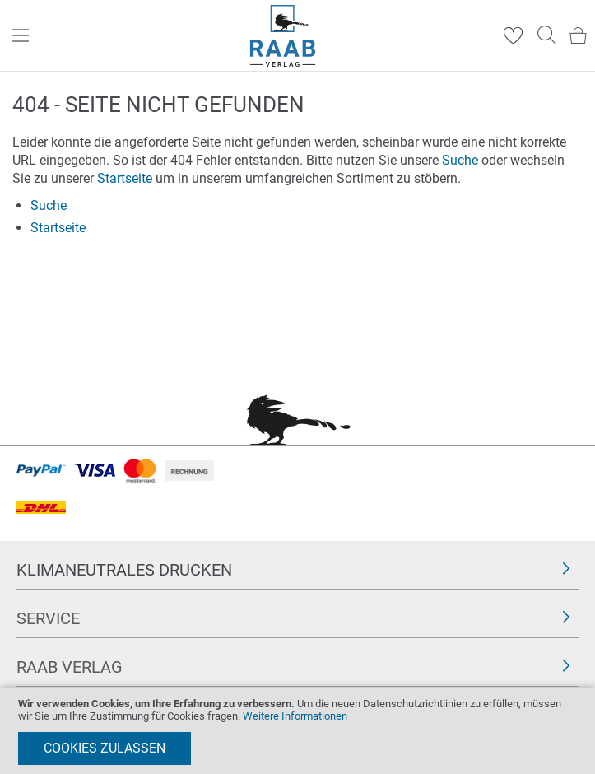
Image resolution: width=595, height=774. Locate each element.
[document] (297, 731)
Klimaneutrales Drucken (124, 570)
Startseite (124, 178)
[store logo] (282, 36)
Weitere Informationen (295, 716)
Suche (460, 160)
